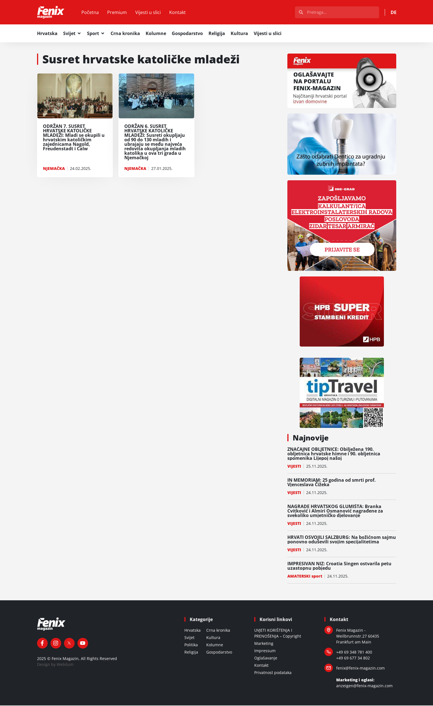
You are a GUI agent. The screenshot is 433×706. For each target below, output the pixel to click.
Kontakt (178, 13)
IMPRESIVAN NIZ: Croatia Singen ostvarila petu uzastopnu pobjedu (339, 566)
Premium (118, 13)
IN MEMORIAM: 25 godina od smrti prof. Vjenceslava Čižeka (331, 482)
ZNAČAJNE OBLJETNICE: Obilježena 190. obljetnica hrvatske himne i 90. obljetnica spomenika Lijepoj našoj (333, 454)
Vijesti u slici (149, 13)
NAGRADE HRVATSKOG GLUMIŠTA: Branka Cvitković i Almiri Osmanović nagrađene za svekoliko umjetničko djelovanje (335, 511)
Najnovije (311, 438)
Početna (91, 13)
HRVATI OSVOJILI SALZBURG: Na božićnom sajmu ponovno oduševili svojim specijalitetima (341, 540)
